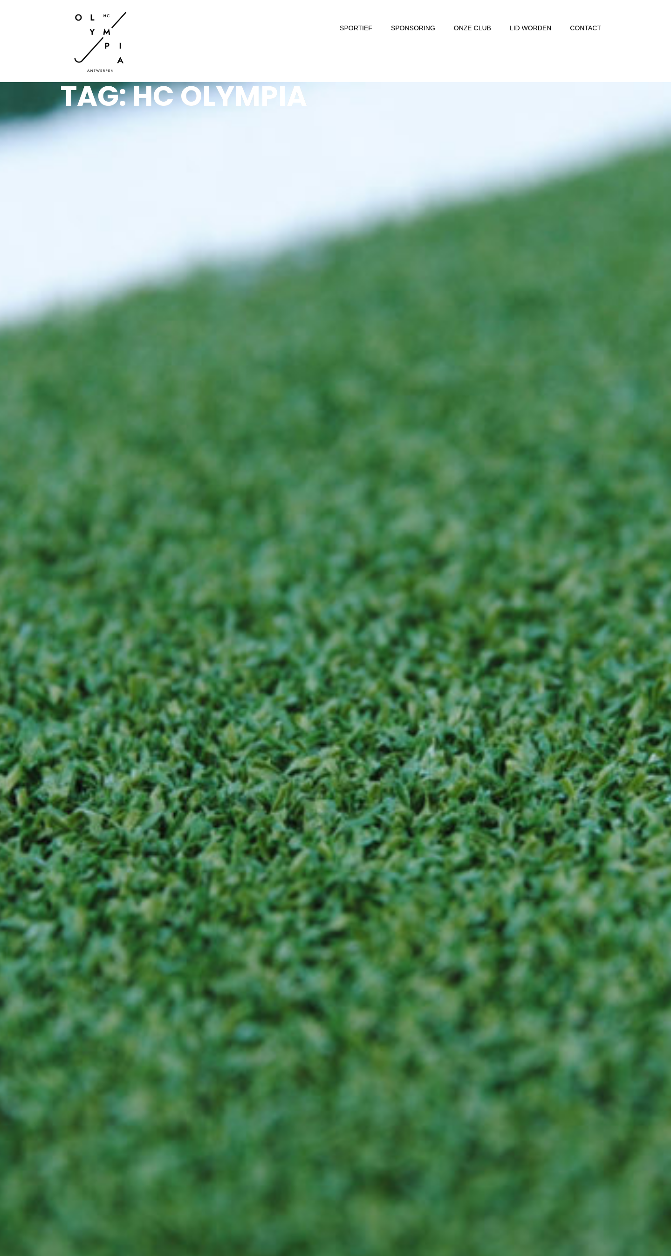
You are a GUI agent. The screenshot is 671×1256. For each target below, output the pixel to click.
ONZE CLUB (472, 28)
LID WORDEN (530, 28)
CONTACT (585, 28)
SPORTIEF (356, 28)
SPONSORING (413, 28)
